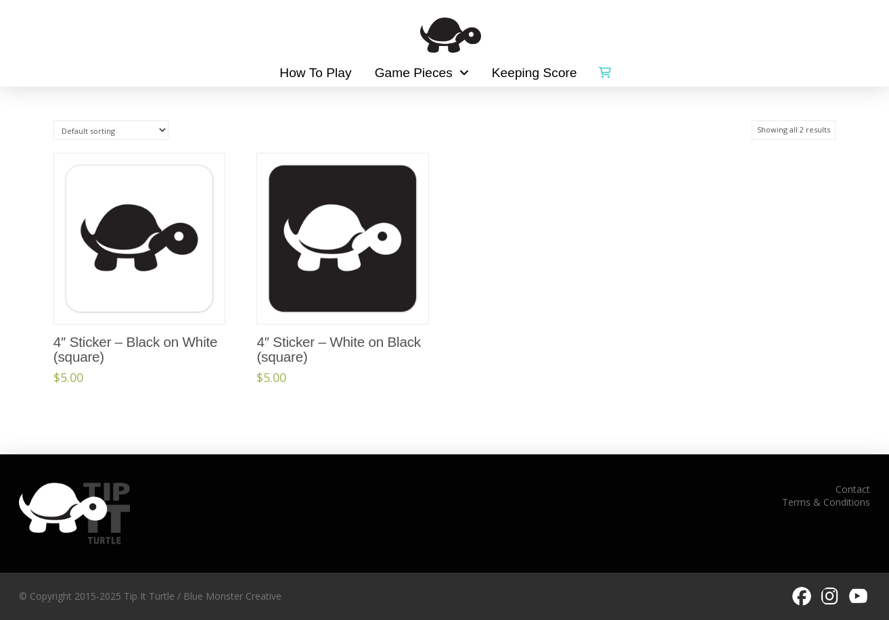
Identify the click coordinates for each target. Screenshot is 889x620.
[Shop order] (110, 130)
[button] (605, 69)
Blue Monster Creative (232, 596)
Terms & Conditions (826, 502)
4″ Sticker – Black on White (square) (135, 349)
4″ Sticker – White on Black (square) (338, 349)
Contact (853, 489)
